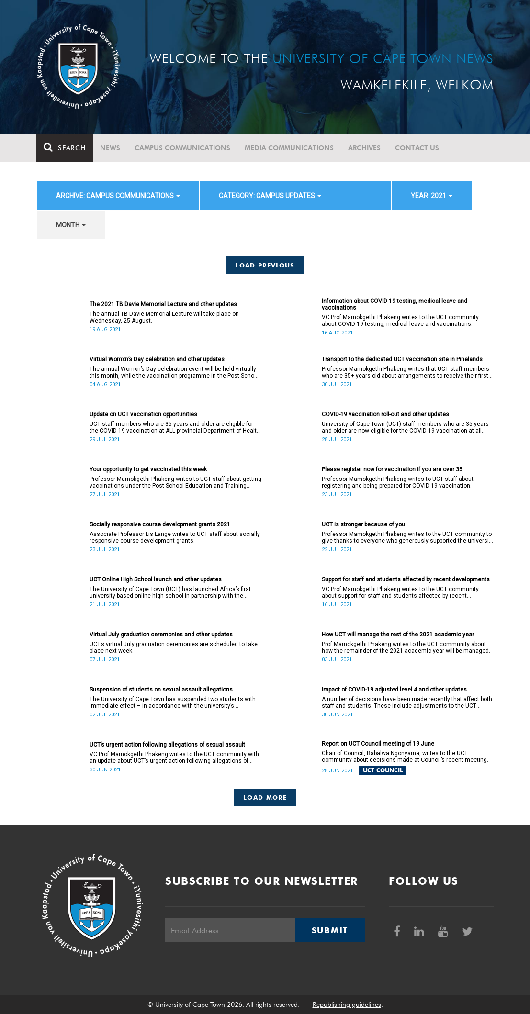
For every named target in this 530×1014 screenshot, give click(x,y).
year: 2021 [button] (431, 196)
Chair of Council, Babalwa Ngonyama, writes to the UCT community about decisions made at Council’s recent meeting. (405, 756)
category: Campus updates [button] (270, 196)
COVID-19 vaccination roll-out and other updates (385, 414)
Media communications (289, 148)
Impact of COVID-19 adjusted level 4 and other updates (394, 689)
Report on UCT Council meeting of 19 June (378, 743)
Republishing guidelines (347, 1004)
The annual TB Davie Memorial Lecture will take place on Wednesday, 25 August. (164, 317)
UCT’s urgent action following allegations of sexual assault (167, 744)
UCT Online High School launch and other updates (156, 579)
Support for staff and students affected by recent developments (406, 579)
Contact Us (417, 148)
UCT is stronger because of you (363, 524)
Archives (365, 148)
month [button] (71, 225)
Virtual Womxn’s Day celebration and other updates (157, 359)
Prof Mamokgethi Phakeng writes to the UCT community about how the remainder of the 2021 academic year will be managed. (406, 647)
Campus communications (183, 148)
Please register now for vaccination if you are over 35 (392, 469)
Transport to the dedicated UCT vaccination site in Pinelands (402, 359)
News (111, 148)
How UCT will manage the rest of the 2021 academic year (398, 634)
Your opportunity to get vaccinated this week (148, 469)
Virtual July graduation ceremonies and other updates (161, 634)
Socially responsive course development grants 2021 (160, 524)
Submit (330, 930)
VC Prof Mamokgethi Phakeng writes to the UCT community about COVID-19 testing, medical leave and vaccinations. (400, 320)
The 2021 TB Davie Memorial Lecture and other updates (163, 304)
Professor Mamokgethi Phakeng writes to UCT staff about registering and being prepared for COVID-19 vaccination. (398, 482)
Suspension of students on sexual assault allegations (161, 689)
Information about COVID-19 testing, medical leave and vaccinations (394, 304)
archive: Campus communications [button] (118, 196)
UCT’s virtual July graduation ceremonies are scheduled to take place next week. (174, 647)
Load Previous (265, 265)
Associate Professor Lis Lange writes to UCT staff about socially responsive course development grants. (175, 537)
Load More (265, 797)
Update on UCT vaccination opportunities (143, 414)
